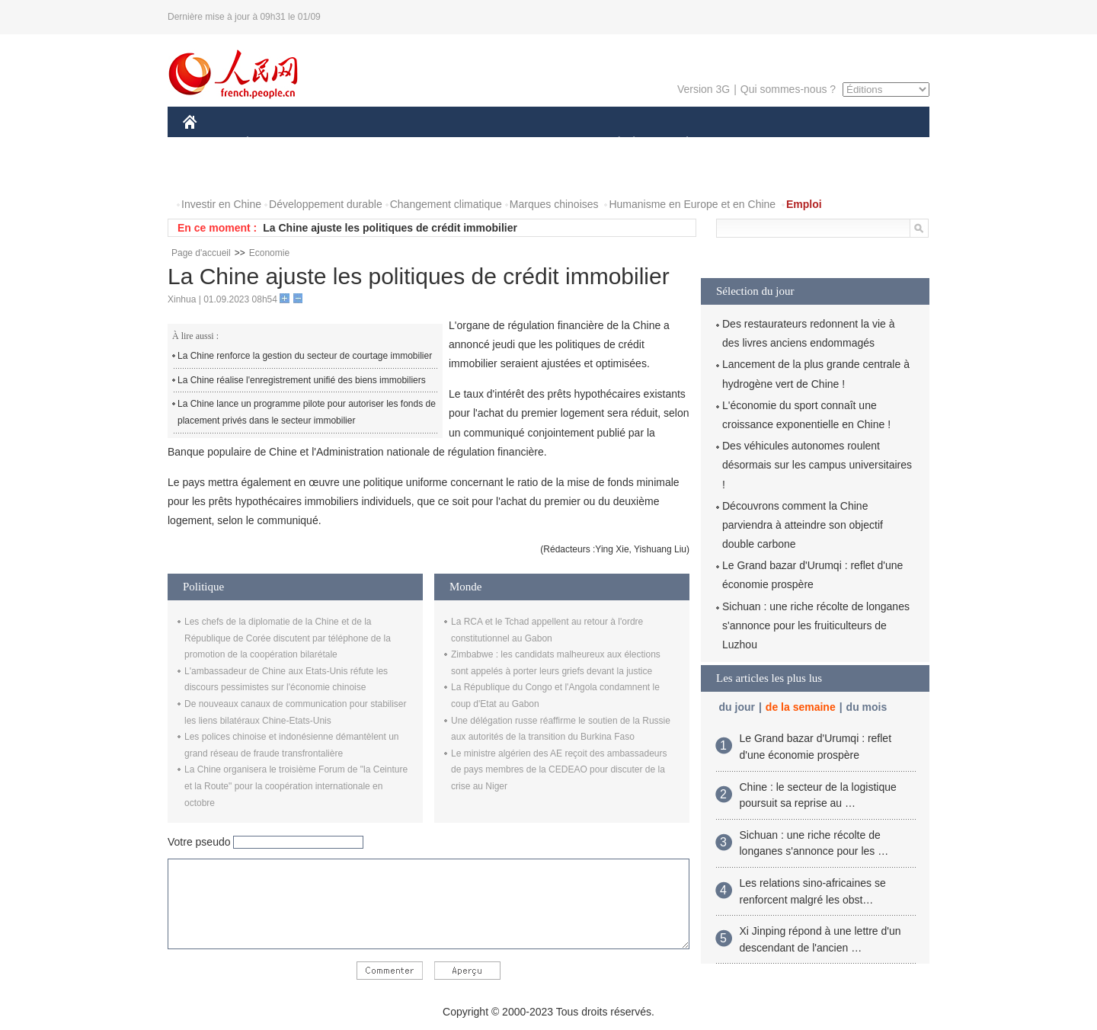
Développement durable (325, 204)
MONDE (344, 143)
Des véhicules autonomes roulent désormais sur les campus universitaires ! (817, 465)
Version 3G (703, 89)
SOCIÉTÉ (612, 143)
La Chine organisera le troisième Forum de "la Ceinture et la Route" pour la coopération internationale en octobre (296, 786)
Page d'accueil (201, 253)
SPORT (740, 143)
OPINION (877, 143)
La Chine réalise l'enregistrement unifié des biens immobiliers (302, 380)
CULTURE (544, 143)
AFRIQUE (408, 143)
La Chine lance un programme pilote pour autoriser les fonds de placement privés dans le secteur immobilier (307, 412)
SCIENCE (475, 143)
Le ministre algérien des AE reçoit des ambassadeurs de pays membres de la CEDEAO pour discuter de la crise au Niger (559, 770)
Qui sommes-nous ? (788, 89)
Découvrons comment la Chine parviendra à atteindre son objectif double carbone (802, 525)
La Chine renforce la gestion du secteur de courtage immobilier (305, 355)
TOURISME (805, 143)
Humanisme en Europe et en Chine (692, 204)
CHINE (209, 143)
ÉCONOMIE (275, 143)
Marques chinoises (554, 204)
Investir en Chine (221, 204)
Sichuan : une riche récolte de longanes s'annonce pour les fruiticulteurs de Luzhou (816, 625)
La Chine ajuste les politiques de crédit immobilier (390, 228)
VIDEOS (275, 174)
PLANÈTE (679, 143)
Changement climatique (446, 204)
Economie (269, 253)
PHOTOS (214, 174)
